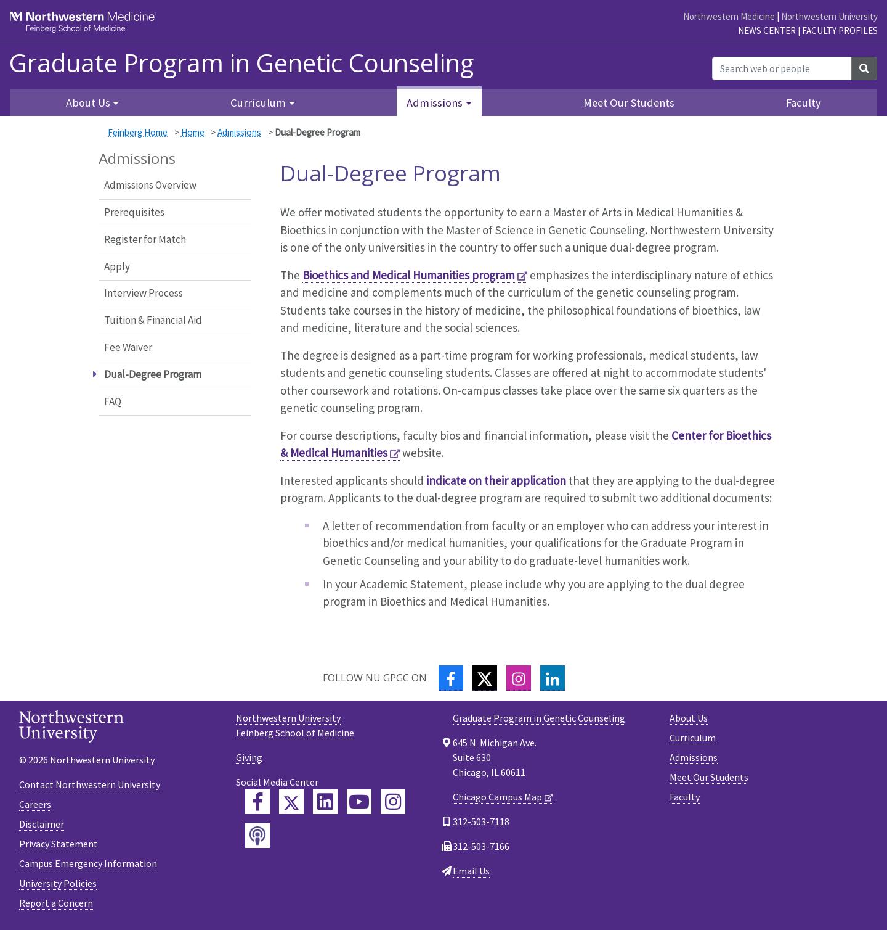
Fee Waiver (128, 347)
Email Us (471, 871)
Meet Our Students (628, 103)
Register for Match (145, 239)
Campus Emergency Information (88, 863)
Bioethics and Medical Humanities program (408, 275)
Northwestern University (829, 16)
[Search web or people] (782, 68)
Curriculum (693, 737)
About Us (689, 718)
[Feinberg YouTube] (359, 801)
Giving (249, 757)
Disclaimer (41, 824)
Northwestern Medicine (729, 16)
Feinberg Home (138, 132)
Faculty (803, 103)
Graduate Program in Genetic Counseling (241, 62)
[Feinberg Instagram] (393, 801)
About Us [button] (88, 103)
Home (193, 132)
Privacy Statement (58, 843)
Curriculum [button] (258, 103)
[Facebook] (451, 678)
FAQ (112, 401)
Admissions (239, 132)
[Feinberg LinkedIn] (325, 801)
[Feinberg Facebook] (257, 801)
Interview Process (143, 293)
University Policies (58, 883)
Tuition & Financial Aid (153, 320)
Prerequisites (134, 212)
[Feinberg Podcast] (257, 835)
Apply (117, 266)
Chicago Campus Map (497, 797)
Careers (35, 804)
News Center (767, 30)
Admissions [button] (435, 103)
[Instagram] (518, 678)
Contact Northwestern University (89, 784)
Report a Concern (56, 903)
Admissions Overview (150, 185)
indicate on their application (496, 480)
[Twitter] (484, 678)
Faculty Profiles (840, 30)
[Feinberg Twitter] (291, 801)
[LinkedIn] (552, 678)
